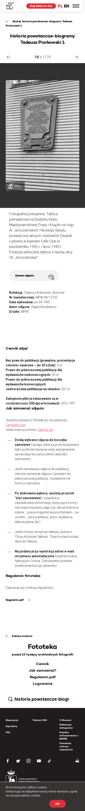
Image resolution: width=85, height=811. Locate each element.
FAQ (8, 732)
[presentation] (9, 57)
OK (57, 803)
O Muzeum (65, 720)
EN (66, 6)
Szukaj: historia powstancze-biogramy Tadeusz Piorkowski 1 (39, 23)
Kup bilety (11, 726)
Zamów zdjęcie (34, 277)
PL (60, 6)
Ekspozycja (12, 720)
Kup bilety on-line (41, 5)
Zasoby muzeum (22, 636)
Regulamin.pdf (15, 599)
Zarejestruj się (16, 425)
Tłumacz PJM (39, 720)
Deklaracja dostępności (66, 726)
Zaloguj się (45, 429)
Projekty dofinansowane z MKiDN (68, 735)
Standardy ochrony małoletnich (66, 746)
